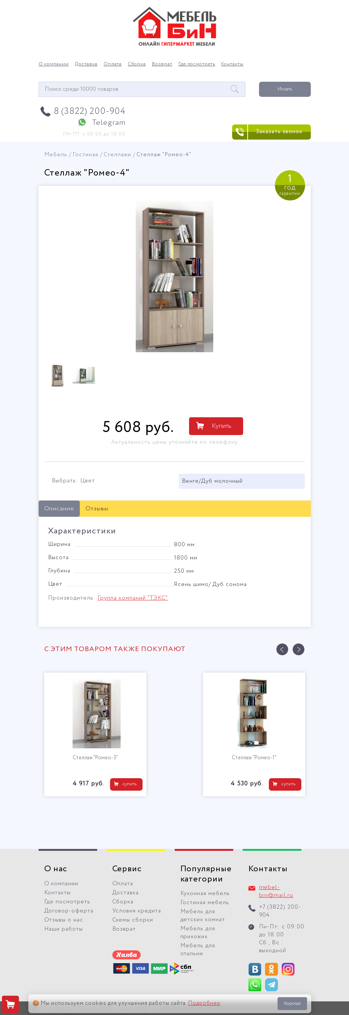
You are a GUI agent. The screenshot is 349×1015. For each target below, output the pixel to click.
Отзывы (97, 508)
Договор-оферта (69, 911)
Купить (221, 426)
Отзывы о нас (64, 920)
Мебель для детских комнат (202, 916)
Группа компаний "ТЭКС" (133, 598)
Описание (59, 508)
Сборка (137, 64)
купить (129, 784)
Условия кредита (136, 911)
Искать (285, 89)
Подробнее (204, 1003)
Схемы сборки (133, 920)
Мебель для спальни (198, 950)
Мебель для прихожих (198, 933)
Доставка (86, 64)
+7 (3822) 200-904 (280, 911)
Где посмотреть (197, 64)
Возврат (162, 64)
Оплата (113, 64)
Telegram (109, 122)
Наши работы (63, 929)
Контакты (232, 64)
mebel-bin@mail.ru (276, 891)
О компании (54, 64)
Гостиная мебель (205, 902)
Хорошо (292, 1003)
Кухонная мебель (205, 893)
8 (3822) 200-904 (90, 111)
